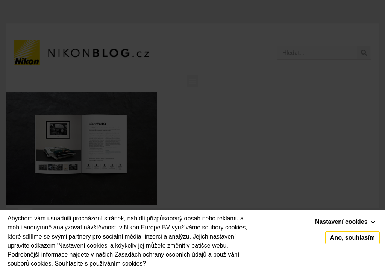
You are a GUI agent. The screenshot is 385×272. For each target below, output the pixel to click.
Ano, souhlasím (352, 237)
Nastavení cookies (345, 222)
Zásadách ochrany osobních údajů (161, 254)
